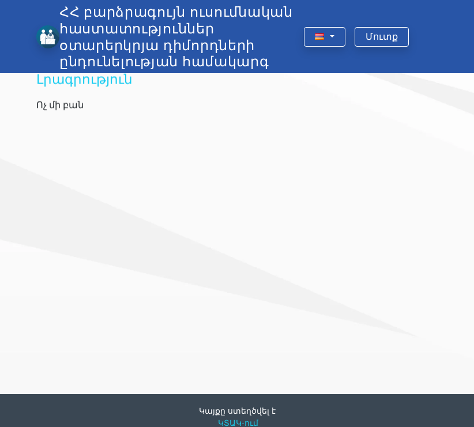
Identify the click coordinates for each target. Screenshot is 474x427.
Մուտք (382, 36)
